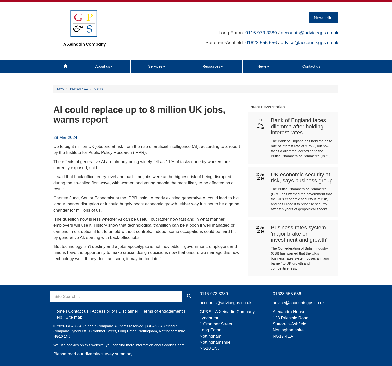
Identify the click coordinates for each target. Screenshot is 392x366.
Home (59, 311)
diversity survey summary (108, 354)
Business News (79, 88)
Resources (212, 66)
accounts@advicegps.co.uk (309, 32)
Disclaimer (128, 311)
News (264, 66)
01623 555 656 (261, 42)
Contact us (311, 66)
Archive (98, 88)
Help (58, 317)
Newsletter (324, 17)
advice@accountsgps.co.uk (309, 42)
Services (156, 66)
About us (104, 66)
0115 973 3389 (261, 32)
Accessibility (103, 311)
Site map (74, 317)
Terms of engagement (162, 311)
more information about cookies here (155, 345)
